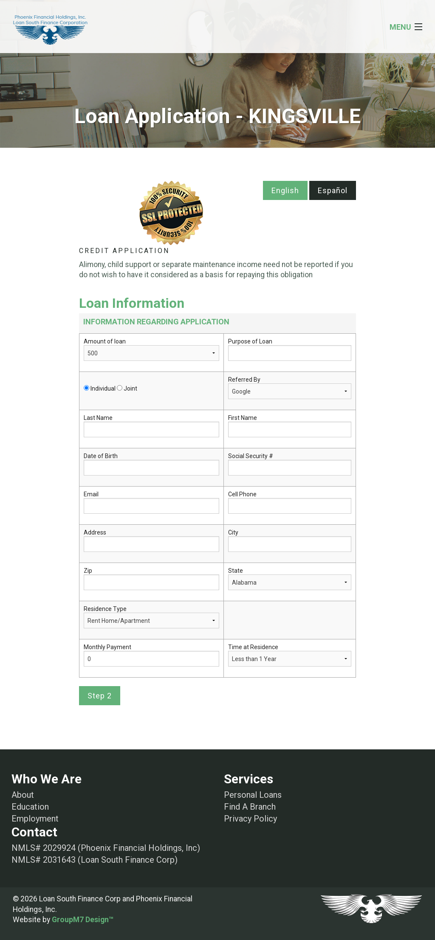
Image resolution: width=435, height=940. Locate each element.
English (285, 190)
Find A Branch (250, 807)
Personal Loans (253, 795)
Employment (35, 818)
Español (332, 190)
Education (30, 807)
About (22, 795)
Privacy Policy (250, 818)
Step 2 (100, 695)
